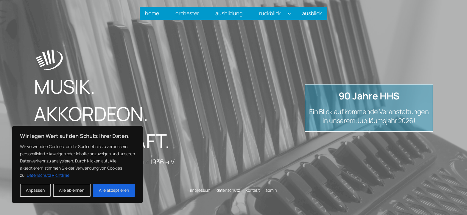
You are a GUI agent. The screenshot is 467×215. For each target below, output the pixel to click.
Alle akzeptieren (114, 190)
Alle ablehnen (71, 190)
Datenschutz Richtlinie (48, 175)
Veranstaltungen (404, 111)
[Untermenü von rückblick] (289, 13)
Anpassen (35, 190)
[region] (77, 164)
